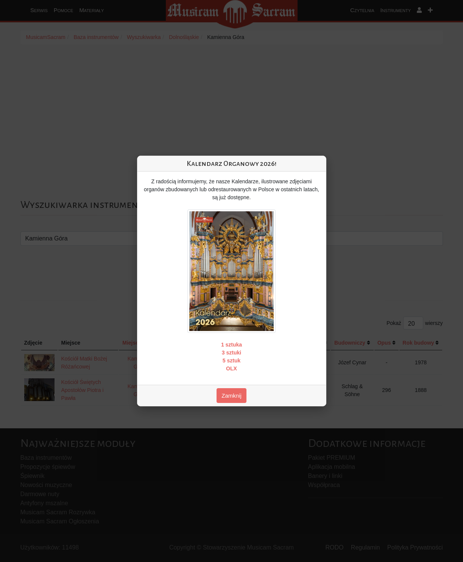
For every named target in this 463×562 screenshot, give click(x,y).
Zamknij (231, 395)
